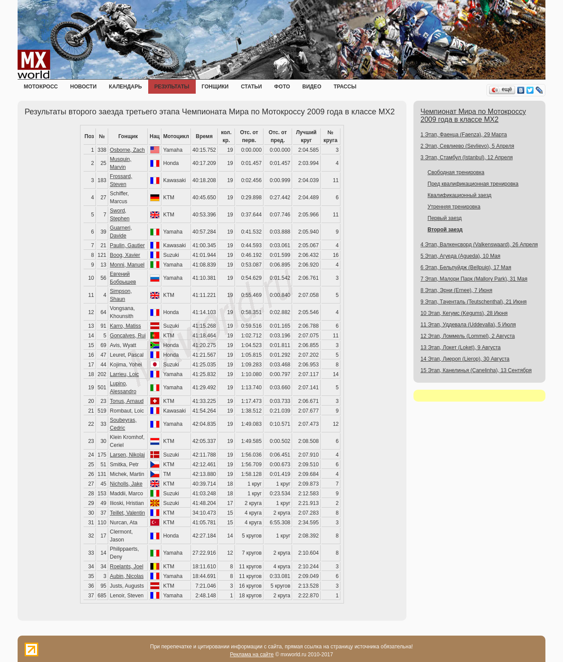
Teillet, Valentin (127, 513)
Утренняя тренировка (454, 207)
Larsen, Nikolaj (127, 455)
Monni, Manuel (127, 265)
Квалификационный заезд (459, 195)
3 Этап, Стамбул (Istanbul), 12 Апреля (466, 157)
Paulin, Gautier (127, 245)
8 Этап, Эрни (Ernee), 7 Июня (456, 290)
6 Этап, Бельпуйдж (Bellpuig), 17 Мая (465, 267)
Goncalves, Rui (128, 336)
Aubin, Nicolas (127, 576)
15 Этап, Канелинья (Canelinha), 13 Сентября (476, 370)
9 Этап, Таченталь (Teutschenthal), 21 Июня (473, 302)
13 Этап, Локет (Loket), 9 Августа (460, 347)
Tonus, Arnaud (127, 401)
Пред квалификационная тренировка (473, 184)
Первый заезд (445, 218)
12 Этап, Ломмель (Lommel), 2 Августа (467, 336)
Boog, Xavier (125, 255)
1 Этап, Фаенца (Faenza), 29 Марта (463, 135)
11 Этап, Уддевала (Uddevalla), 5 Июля (468, 325)
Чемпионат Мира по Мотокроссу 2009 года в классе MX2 (473, 115)
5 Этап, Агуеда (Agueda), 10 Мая (460, 256)
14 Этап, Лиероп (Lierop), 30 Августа (464, 359)
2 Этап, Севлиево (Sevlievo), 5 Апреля (467, 146)
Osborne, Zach (127, 150)
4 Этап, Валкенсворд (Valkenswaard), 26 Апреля (479, 244)
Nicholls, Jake (126, 484)
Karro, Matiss (125, 326)
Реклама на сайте (252, 654)
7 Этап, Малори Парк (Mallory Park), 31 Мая (473, 279)
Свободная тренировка (456, 172)
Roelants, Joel (126, 566)
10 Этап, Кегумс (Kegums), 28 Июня (464, 313)
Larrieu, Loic (124, 374)
